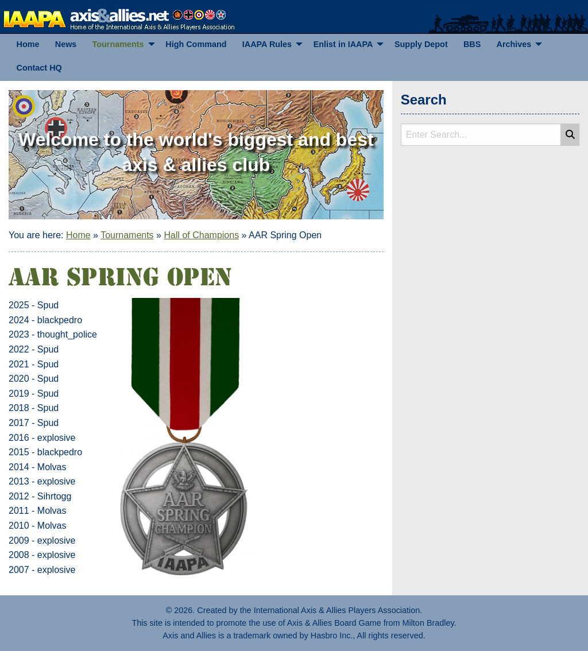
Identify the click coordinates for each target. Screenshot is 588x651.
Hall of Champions (201, 235)
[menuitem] (28, 44)
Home (78, 235)
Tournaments (127, 235)
